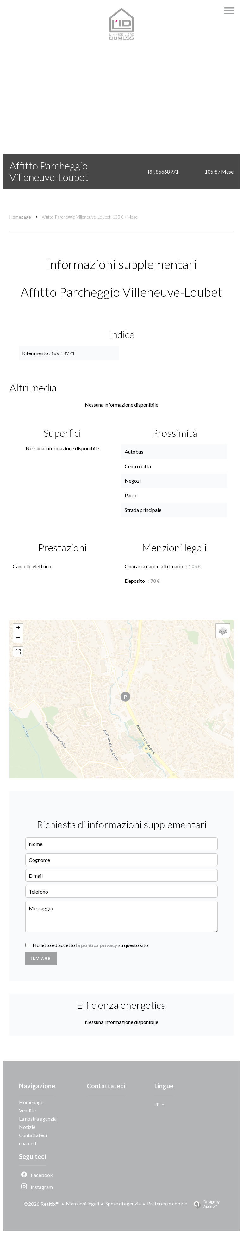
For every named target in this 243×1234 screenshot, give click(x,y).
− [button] (18, 638)
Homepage (20, 216)
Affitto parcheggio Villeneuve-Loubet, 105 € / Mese (90, 216)
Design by (204, 1204)
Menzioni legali (82, 1203)
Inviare (41, 959)
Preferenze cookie (167, 1203)
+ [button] (18, 628)
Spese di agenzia (123, 1203)
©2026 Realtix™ (41, 1204)
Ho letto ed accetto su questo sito (90, 945)
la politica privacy (96, 945)
